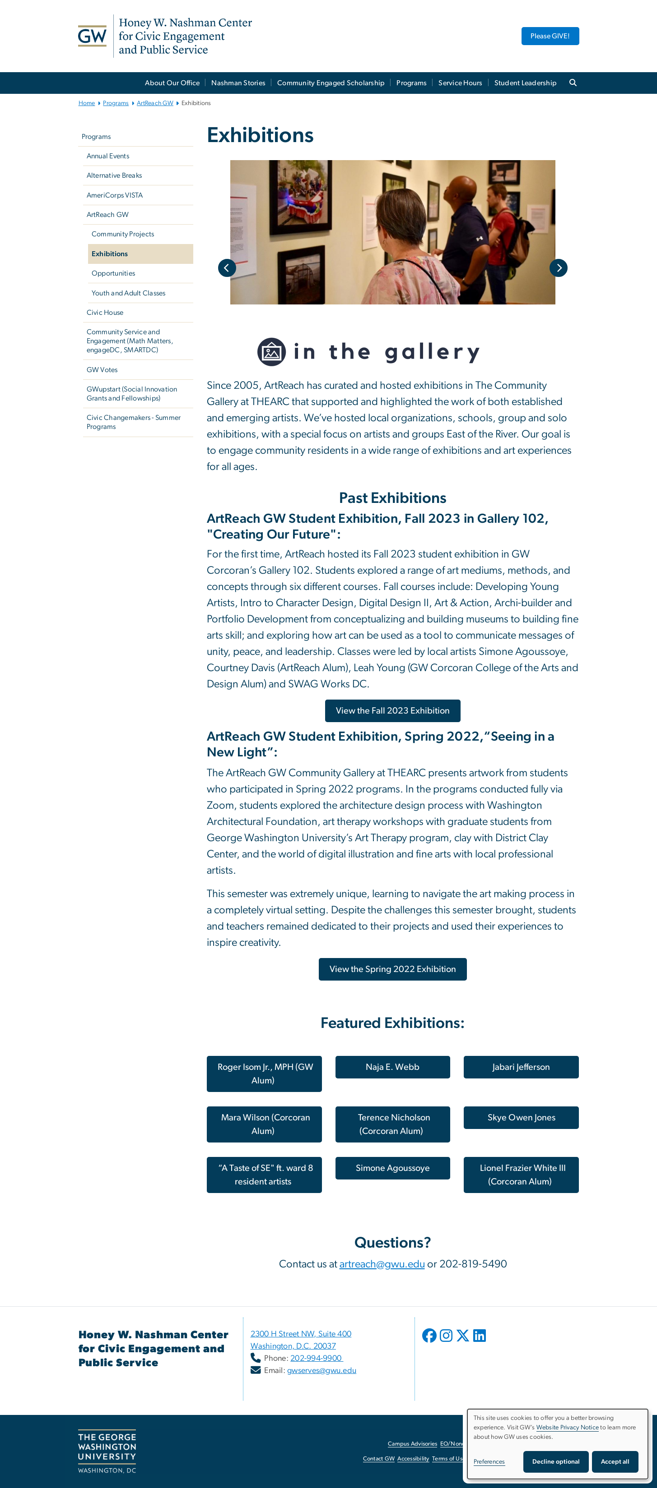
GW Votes (102, 369)
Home (87, 103)
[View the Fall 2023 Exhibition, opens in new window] (393, 711)
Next (559, 268)
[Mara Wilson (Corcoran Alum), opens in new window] (264, 1124)
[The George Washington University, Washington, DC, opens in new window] (107, 1451)
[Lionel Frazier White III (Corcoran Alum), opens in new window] (521, 1175)
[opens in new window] (430, 1342)
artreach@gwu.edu (382, 1264)
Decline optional (556, 1462)
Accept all (615, 1462)
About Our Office (172, 83)
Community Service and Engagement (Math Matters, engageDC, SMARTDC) (130, 341)
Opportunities (113, 273)
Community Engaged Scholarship (331, 83)
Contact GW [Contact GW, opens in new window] (379, 1459)
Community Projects (123, 234)
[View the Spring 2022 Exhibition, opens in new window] (393, 969)
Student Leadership (525, 83)
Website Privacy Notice (567, 1427)
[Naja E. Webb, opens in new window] (393, 1067)
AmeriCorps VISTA (115, 195)
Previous (227, 268)
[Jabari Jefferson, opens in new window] (521, 1067)
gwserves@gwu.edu (321, 1371)
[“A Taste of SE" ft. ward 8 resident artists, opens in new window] (264, 1175)
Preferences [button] (489, 1462)
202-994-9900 (316, 1358)
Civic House (105, 312)
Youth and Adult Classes (129, 293)
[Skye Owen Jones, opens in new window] (521, 1117)
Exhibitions (110, 254)
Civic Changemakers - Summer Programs (134, 422)
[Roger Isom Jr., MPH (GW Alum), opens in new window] (264, 1074)
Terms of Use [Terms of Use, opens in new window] (449, 1459)
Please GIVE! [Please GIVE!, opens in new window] (550, 36)
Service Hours (460, 83)
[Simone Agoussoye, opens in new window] (393, 1168)
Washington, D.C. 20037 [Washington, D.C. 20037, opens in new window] (293, 1346)
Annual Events (108, 156)
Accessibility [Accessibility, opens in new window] (413, 1459)
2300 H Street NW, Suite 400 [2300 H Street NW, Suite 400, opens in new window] (301, 1334)
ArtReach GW (155, 103)
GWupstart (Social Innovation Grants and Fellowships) (132, 394)
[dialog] (557, 1444)
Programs (411, 83)
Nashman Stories (238, 83)
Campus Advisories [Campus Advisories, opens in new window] (412, 1444)
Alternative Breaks (114, 175)
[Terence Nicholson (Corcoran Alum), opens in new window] (393, 1124)
